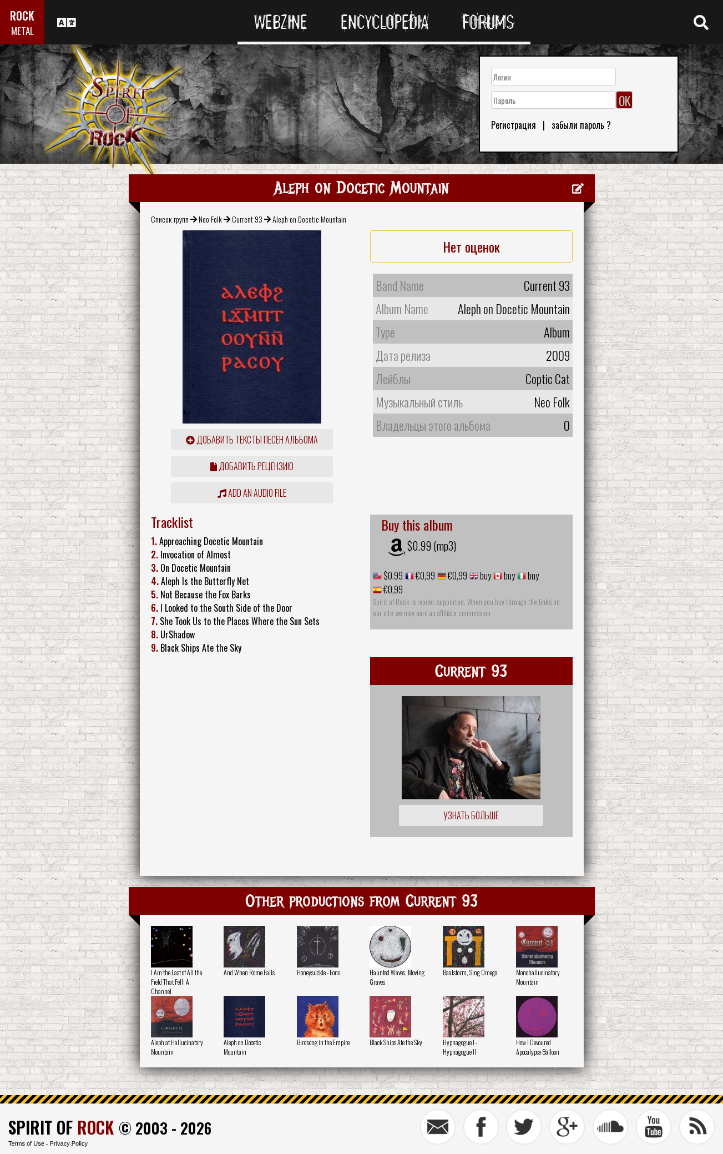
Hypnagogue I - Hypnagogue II (460, 1046)
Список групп (170, 219)
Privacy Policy (69, 1143)
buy (484, 575)
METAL (22, 31)
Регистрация (513, 125)
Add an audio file (252, 493)
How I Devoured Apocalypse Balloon (537, 1046)
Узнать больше (471, 815)
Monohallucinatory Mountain (538, 976)
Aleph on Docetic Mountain (242, 1046)
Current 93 (247, 219)
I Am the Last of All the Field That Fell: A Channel (176, 981)
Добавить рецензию (252, 466)
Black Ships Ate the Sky (396, 1042)
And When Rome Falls (249, 972)
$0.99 (392, 575)
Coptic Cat (547, 378)
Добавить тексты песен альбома (252, 439)
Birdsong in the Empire (323, 1042)
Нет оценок (471, 246)
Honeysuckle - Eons (318, 972)
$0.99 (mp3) (431, 545)
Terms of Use (26, 1143)
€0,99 (424, 575)
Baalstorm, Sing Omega (470, 972)
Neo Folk (210, 219)
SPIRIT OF (61, 1127)
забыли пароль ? (581, 125)
